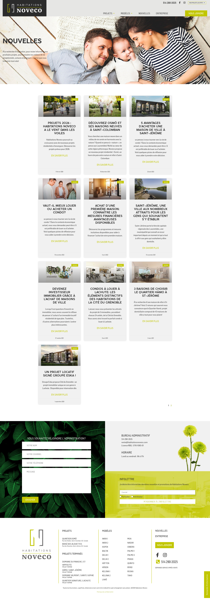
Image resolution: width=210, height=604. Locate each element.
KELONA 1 (106, 571)
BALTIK (105, 551)
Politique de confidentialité (105, 592)
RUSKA (130, 571)
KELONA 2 (106, 575)
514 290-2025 (169, 3)
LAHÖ (104, 579)
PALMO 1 (131, 551)
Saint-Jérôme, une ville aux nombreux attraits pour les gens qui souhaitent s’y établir (150, 213)
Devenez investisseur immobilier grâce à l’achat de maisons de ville (59, 296)
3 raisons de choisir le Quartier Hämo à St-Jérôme (150, 292)
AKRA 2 (105, 542)
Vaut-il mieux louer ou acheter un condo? (59, 209)
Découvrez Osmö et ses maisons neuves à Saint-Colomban (105, 126)
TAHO (129, 575)
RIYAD (129, 567)
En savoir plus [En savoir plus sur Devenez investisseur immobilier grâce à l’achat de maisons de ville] (59, 331)
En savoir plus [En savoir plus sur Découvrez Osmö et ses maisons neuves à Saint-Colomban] (105, 164)
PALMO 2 (131, 555)
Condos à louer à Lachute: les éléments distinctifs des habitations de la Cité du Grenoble (105, 296)
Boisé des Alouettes (72, 544)
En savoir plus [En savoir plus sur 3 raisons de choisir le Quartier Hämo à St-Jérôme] (150, 321)
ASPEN (105, 546)
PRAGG (130, 559)
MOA (129, 538)
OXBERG (130, 546)
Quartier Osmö (69, 538)
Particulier (126, 497)
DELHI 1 (105, 555)
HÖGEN (105, 567)
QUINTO (130, 563)
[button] (109, 13)
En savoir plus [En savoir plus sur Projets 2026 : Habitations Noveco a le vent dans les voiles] (59, 155)
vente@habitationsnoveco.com (134, 442)
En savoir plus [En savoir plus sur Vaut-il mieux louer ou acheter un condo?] (59, 241)
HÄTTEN (105, 563)
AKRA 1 (105, 538)
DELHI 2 (105, 559)
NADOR (130, 542)
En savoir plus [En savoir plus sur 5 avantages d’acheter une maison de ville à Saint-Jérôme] (150, 161)
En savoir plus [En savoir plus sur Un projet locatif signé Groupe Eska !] (59, 394)
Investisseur (138, 497)
